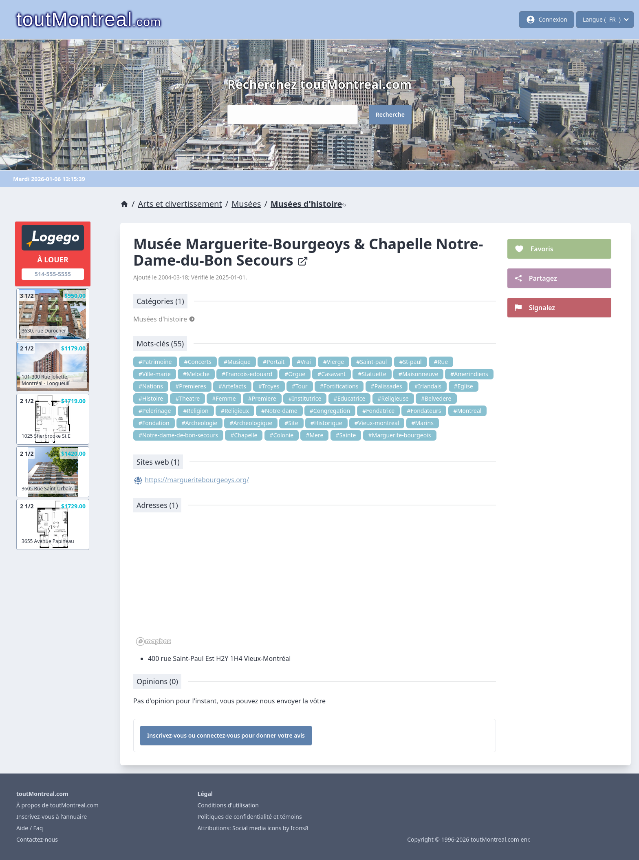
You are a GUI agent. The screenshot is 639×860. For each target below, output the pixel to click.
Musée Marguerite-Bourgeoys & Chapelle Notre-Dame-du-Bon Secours (308, 252)
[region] (314, 583)
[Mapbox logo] (154, 641)
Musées (246, 203)
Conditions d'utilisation (228, 805)
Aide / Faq (29, 828)
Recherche (390, 114)
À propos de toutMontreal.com (57, 805)
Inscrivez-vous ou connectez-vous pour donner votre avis (226, 735)
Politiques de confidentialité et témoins (249, 816)
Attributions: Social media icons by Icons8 (252, 828)
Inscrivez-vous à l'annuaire (51, 816)
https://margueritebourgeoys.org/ (197, 479)
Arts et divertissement (180, 203)
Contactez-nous (37, 839)
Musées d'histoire (308, 203)
